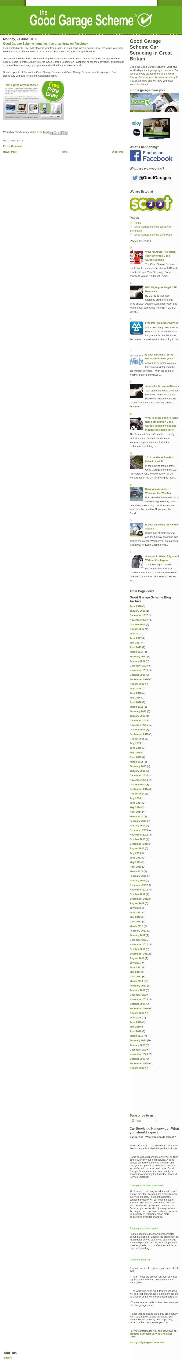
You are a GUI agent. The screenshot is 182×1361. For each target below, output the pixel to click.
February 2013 (138, 876)
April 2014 (135, 811)
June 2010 (136, 1022)
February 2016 (138, 711)
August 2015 (137, 738)
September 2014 (139, 789)
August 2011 (137, 958)
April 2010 (135, 1031)
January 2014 (137, 825)
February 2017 (138, 656)
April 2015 (135, 757)
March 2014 (136, 816)
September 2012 (139, 898)
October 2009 (137, 1058)
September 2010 (139, 1008)
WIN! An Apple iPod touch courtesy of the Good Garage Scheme (160, 255)
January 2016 (137, 715)
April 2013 (135, 866)
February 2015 (138, 766)
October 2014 (137, 784)
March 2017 (136, 651)
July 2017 (135, 633)
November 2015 (139, 725)
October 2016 (137, 674)
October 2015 (137, 729)
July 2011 (135, 962)
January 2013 (137, 880)
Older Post (118, 151)
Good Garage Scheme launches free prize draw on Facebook (45, 43)
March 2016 (136, 706)
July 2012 (135, 907)
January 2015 (137, 770)
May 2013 (135, 862)
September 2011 (139, 953)
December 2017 (139, 615)
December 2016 (139, 665)
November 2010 (139, 999)
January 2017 (137, 661)
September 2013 (139, 843)
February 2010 (138, 1040)
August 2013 (137, 848)
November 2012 (139, 889)
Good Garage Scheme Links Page (153, 234)
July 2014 (135, 798)
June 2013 (136, 857)
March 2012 (136, 926)
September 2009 (139, 1063)
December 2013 (139, 830)
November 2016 (139, 670)
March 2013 (136, 871)
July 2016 (135, 688)
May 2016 (135, 697)
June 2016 (136, 693)
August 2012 (137, 903)
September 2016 (139, 679)
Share (7, 1357)
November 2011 (139, 944)
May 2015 (135, 752)
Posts (136, 1120)
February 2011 (138, 985)
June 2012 (136, 912)
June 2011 (136, 967)
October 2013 (137, 839)
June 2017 (136, 638)
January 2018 (137, 610)
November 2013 (139, 834)
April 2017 (135, 647)
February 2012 (138, 930)
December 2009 (139, 1049)
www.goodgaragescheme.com (147, 1342)
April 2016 (135, 702)
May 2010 (135, 1026)
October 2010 (137, 1003)
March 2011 (136, 981)
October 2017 (137, 624)
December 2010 (139, 994)
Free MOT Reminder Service (161, 322)
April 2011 (135, 976)
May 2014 (135, 807)
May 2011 (135, 972)
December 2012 (139, 885)
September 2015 (139, 734)
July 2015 (135, 743)
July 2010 (135, 1017)
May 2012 (135, 917)
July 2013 (135, 853)
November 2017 (139, 619)
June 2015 (136, 747)
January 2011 (137, 990)
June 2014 (136, 802)
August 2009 (137, 1068)
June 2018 (136, 606)
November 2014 (139, 780)
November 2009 (139, 1054)
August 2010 (137, 1013)
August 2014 (137, 793)
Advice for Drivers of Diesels (162, 386)
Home (64, 151)
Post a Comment (13, 146)
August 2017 (137, 629)
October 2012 (137, 894)
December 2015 (139, 720)
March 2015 (136, 761)
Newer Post (9, 151)
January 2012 (137, 935)
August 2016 (137, 683)
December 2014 (139, 775)
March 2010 (136, 1035)
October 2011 (137, 949)
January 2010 (137, 1045)
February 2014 (138, 821)
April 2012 (135, 921)
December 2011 (139, 939)
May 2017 (135, 642)
